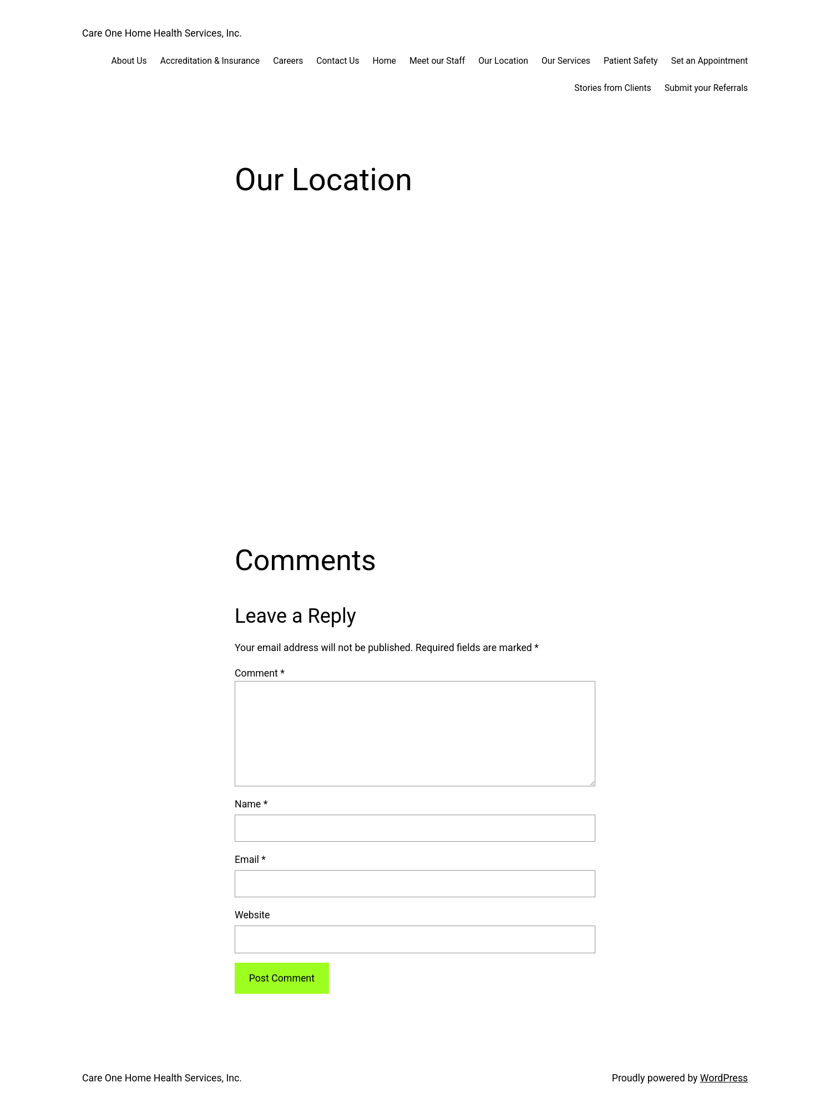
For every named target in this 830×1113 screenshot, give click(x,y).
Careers (288, 60)
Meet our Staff (437, 60)
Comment (260, 673)
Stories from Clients (612, 88)
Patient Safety (631, 60)
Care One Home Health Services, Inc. (162, 33)
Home (384, 60)
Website (252, 915)
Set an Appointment (709, 60)
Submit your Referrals (706, 88)
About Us (129, 60)
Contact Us (337, 60)
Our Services (565, 60)
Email (250, 859)
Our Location (503, 60)
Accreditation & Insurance (210, 60)
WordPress (724, 1078)
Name (251, 804)
